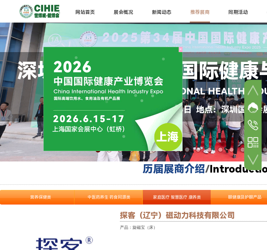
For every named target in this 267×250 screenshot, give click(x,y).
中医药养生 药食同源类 (109, 197)
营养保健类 (40, 197)
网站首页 (85, 12)
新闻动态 (161, 12)
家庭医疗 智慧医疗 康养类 (177, 197)
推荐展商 (200, 12)
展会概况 (123, 12)
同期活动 (238, 12)
